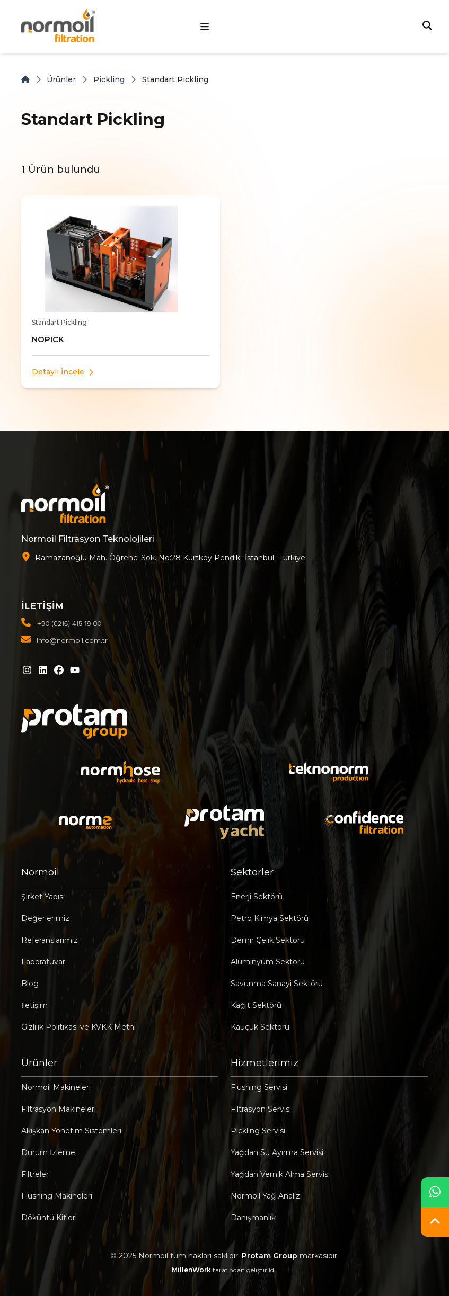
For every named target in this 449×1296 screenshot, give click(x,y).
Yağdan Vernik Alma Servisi (280, 1174)
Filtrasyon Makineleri (58, 1109)
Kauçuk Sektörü (260, 1027)
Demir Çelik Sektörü (268, 940)
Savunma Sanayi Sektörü (277, 983)
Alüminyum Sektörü (268, 962)
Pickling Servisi (258, 1131)
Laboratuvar (43, 962)
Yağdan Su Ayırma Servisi (277, 1152)
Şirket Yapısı (43, 896)
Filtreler (35, 1174)
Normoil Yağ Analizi (266, 1196)
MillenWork (191, 1270)
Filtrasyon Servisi (261, 1109)
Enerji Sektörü (257, 896)
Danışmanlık (253, 1217)
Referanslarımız (49, 940)
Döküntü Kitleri (49, 1217)
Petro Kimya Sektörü (270, 918)
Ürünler (61, 79)
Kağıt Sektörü (256, 1005)
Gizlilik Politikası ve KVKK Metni (78, 1027)
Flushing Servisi (259, 1087)
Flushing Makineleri (56, 1196)
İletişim (34, 1005)
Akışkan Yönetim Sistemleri (71, 1131)
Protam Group (269, 1256)
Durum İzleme (48, 1152)
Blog (30, 983)
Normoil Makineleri (56, 1087)
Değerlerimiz (45, 918)
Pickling (109, 79)
